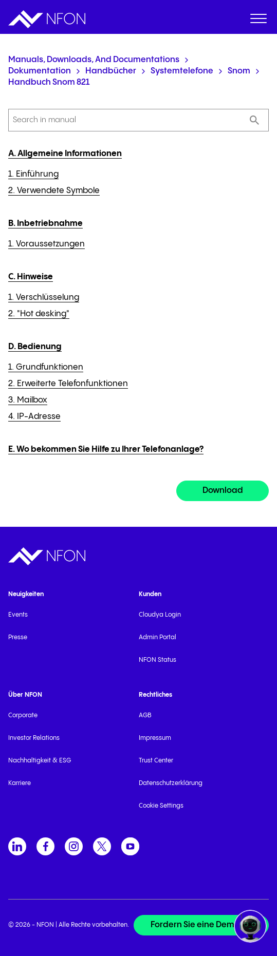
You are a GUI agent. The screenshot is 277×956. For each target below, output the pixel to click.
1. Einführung (33, 174)
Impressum (155, 738)
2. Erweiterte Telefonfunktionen (68, 383)
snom (239, 71)
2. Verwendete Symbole (54, 190)
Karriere (19, 783)
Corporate (23, 715)
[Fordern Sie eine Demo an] (201, 925)
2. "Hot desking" (38, 314)
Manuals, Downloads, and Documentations (93, 59)
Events (18, 614)
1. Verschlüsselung (43, 297)
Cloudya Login (160, 614)
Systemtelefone (182, 71)
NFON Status (157, 660)
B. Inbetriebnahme (45, 223)
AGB (145, 715)
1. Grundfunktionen (45, 367)
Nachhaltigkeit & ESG (39, 760)
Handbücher (110, 71)
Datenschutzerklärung (170, 783)
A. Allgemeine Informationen (65, 153)
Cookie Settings (161, 805)
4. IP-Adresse (34, 416)
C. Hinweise (30, 277)
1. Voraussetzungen (46, 244)
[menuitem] (258, 20)
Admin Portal (157, 637)
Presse (17, 637)
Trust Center (156, 760)
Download (222, 490)
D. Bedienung (35, 346)
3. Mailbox (27, 400)
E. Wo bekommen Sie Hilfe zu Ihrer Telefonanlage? (106, 449)
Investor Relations (34, 738)
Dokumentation (39, 71)
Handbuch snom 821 (49, 82)
